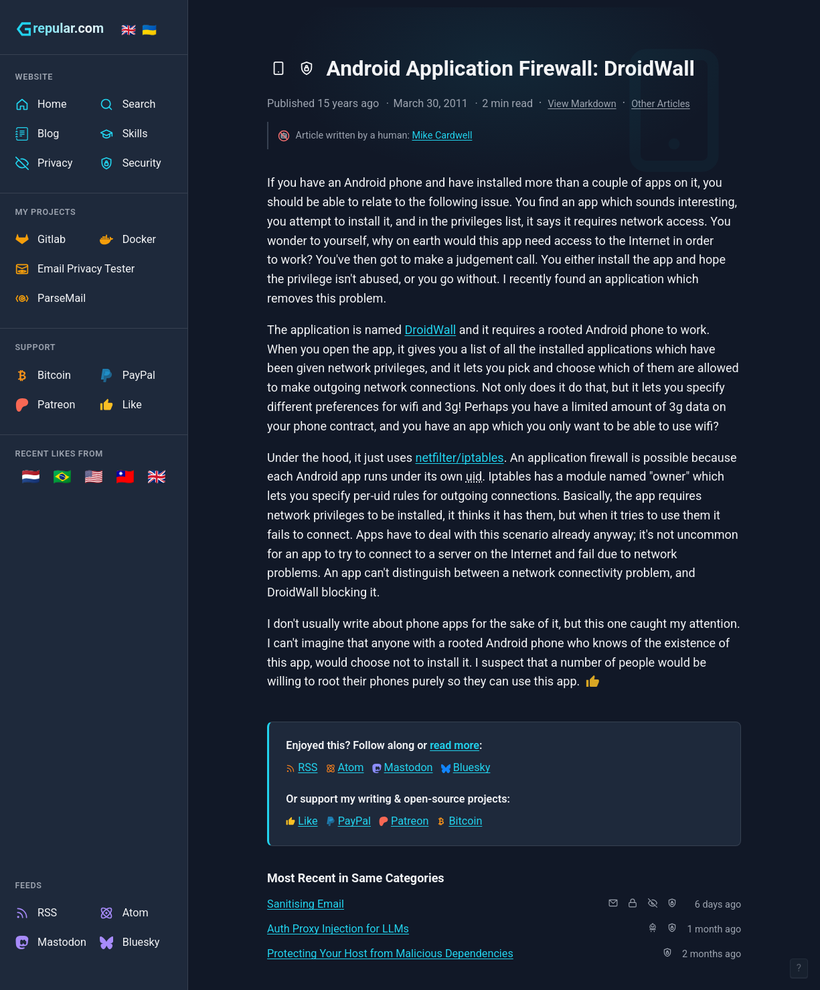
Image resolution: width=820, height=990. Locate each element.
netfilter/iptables (459, 457)
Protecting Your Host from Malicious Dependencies (390, 953)
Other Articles (660, 104)
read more (454, 745)
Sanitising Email (305, 904)
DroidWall (430, 330)
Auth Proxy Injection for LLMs (338, 928)
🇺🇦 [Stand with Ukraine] (149, 30)
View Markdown (582, 104)
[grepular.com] (59, 28)
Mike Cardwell (442, 135)
